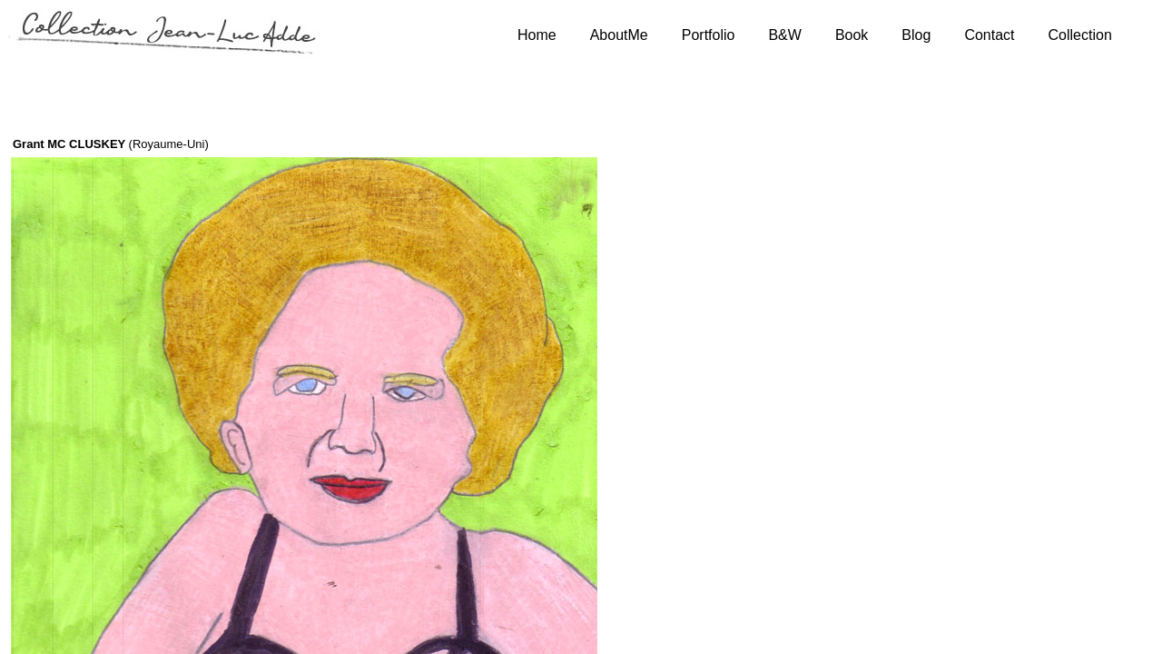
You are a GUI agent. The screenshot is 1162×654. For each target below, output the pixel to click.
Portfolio (708, 35)
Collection (1080, 35)
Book (851, 35)
